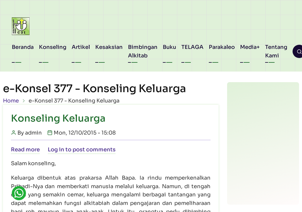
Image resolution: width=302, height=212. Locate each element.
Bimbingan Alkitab (142, 51)
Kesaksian (109, 47)
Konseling (52, 47)
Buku (169, 47)
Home (11, 100)
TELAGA (192, 47)
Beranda (23, 47)
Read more (25, 149)
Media (248, 47)
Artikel (81, 47)
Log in (56, 149)
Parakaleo (222, 47)
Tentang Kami (276, 51)
